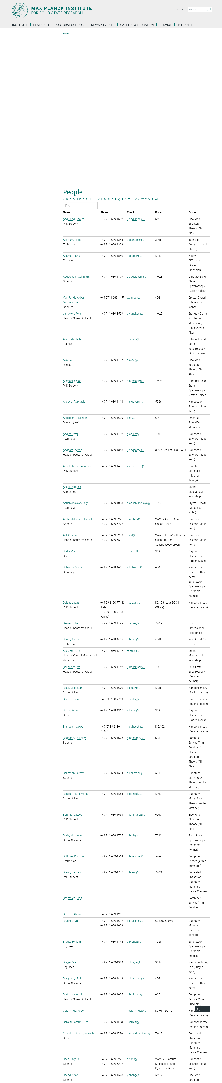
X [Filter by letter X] (146, 52)
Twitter (20, 1053)
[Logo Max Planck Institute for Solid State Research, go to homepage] (77, 10)
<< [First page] (122, 984)
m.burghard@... (136, 831)
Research (41, 24)
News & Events (102, 24)
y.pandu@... (134, 150)
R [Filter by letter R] (122, 52)
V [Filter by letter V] (136, 52)
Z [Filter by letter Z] (152, 52)
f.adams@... (134, 108)
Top (205, 1009)
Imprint (101, 1070)
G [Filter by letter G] (86, 52)
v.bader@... (133, 404)
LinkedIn (21, 1036)
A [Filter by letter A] (64, 52)
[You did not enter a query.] (196, 9)
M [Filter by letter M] (105, 52)
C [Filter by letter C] (70, 52)
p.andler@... (134, 286)
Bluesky (21, 1030)
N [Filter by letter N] (109, 52)
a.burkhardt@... (136, 847)
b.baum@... (134, 492)
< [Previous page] (126, 984)
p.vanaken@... (135, 166)
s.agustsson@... (137, 129)
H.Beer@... (133, 503)
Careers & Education (137, 24)
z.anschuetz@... (136, 318)
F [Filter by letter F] (83, 52)
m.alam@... (134, 191)
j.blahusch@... (135, 579)
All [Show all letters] (156, 52)
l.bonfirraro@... (136, 667)
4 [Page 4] (138, 984)
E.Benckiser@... (136, 519)
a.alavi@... (133, 212)
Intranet (184, 24)
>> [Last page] (148, 984)
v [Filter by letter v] (139, 52)
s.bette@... (133, 540)
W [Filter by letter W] (142, 52)
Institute (20, 24)
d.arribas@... (134, 371)
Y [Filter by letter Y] (149, 52)
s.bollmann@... (136, 625)
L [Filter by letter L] (102, 52)
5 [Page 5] (142, 984)
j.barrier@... (134, 476)
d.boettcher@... (136, 709)
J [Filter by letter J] (95, 52)
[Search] (208, 9)
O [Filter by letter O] (112, 52)
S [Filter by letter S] (126, 52)
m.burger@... (135, 815)
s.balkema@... (135, 420)
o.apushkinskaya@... (139, 355)
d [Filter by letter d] (77, 52)
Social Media (23, 1024)
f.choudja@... (135, 948)
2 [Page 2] (132, 984)
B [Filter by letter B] (67, 52)
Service (166, 24)
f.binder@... (134, 551)
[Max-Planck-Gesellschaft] (18, 1070)
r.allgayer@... (135, 254)
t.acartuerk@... (136, 92)
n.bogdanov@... (136, 590)
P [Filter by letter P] (116, 52)
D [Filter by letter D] (74, 52)
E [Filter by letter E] (80, 52)
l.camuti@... (134, 874)
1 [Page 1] (129, 984)
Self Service (161, 1024)
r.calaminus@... (136, 863)
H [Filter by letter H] (90, 52)
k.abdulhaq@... (136, 71)
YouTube (21, 1042)
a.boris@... (133, 688)
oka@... (131, 270)
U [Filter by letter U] (132, 52)
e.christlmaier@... (137, 964)
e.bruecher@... (135, 773)
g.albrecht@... (135, 233)
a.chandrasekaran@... (140, 886)
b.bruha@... (134, 794)
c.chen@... (133, 911)
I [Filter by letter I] (92, 52)
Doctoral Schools (70, 24)
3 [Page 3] (135, 984)
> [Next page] (145, 984)
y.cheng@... (134, 927)
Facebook (22, 1047)
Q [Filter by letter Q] (119, 52)
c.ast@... (132, 388)
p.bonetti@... (134, 646)
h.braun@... (134, 725)
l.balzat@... (134, 455)
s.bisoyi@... (134, 563)
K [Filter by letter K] (99, 52)
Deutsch (181, 9)
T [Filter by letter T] (129, 52)
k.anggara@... (135, 302)
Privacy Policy (117, 1070)
